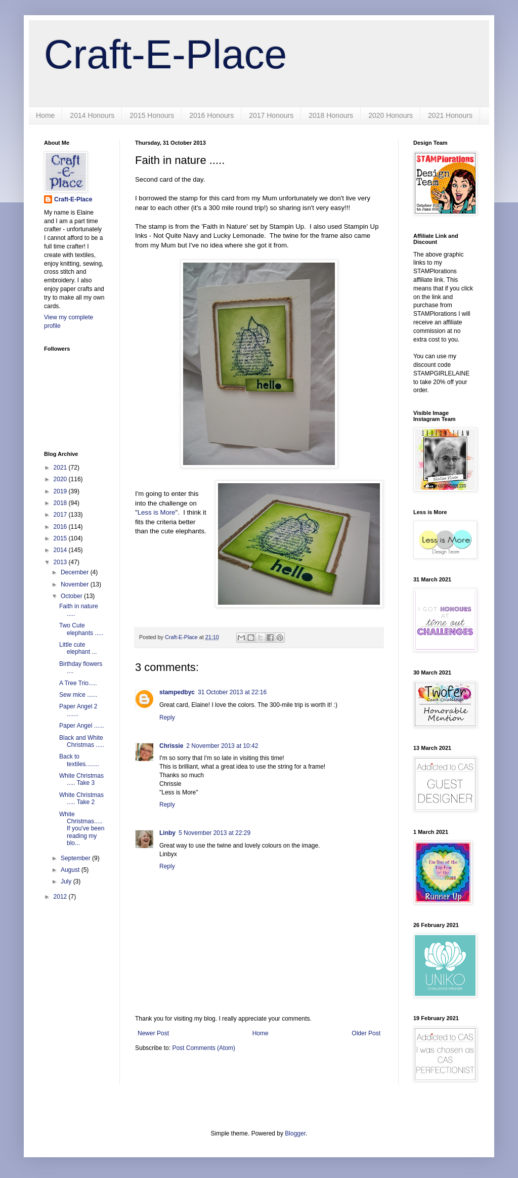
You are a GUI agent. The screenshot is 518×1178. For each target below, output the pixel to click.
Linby (167, 832)
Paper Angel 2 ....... (78, 710)
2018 (61, 503)
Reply (167, 717)
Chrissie (171, 745)
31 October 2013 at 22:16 (232, 692)
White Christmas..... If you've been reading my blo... (81, 829)
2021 (61, 467)
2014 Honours (92, 115)
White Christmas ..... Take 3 (81, 779)
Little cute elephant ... (78, 648)
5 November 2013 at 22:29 (214, 832)
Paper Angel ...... (81, 725)
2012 (61, 896)
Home (45, 115)
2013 (61, 562)
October (72, 596)
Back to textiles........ (79, 760)
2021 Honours (450, 115)
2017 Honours (271, 115)
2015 (61, 538)
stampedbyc (177, 692)
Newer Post (153, 1033)
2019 (61, 491)
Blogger (295, 1133)
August (71, 869)
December (76, 572)
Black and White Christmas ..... (81, 741)
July (67, 881)
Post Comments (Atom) (203, 1047)
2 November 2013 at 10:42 (222, 745)
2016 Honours (211, 115)
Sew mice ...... (78, 694)
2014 (61, 550)
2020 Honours (390, 115)
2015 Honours (152, 115)
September (76, 858)
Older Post (366, 1033)
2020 (61, 479)
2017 (61, 514)
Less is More (157, 512)
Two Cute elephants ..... (81, 629)
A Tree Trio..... (78, 683)
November (76, 584)
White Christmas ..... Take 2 (81, 798)
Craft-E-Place (165, 54)
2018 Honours (331, 115)
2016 (61, 526)
